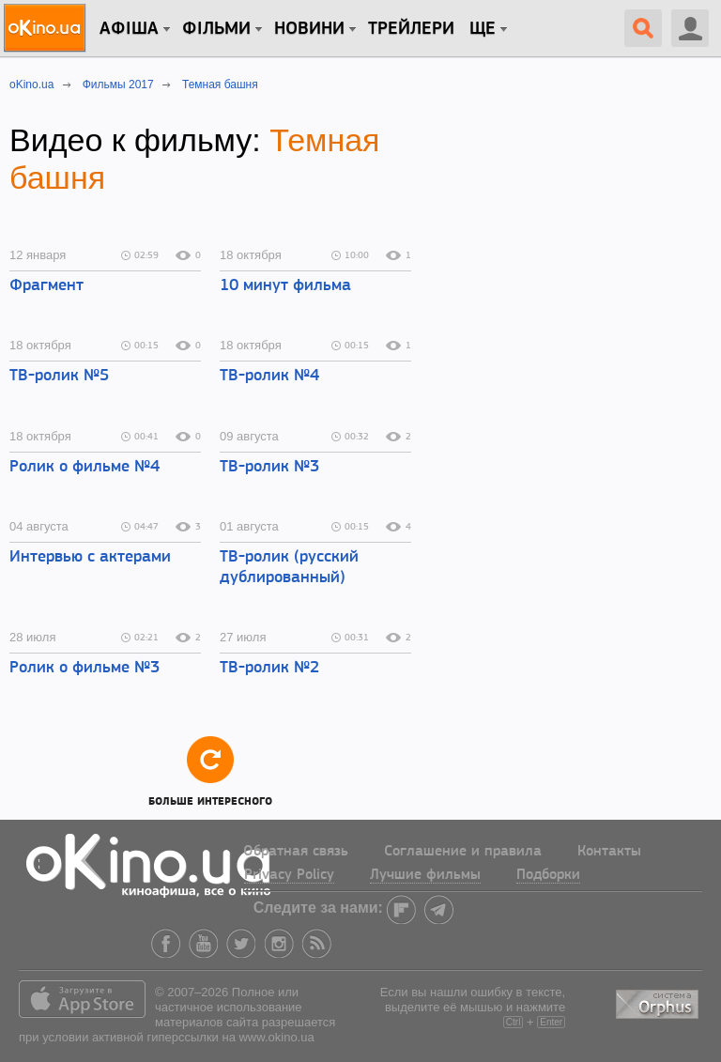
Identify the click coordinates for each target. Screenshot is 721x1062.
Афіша (129, 29)
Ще (482, 29)
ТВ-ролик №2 (269, 668)
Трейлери (411, 29)
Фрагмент (46, 286)
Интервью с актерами (90, 557)
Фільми (216, 29)
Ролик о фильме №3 (84, 668)
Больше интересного (210, 770)
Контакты (609, 851)
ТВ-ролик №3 (269, 467)
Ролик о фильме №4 (84, 467)
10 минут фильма (285, 286)
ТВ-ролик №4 (269, 376)
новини (309, 29)
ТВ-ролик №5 (59, 376)
